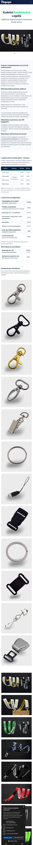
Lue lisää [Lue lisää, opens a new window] (11, 818)
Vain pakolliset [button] (18, 837)
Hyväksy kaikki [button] (8, 837)
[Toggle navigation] (30, 2)
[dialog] (13, 824)
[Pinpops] (6, 2)
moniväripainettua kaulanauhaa (9, 139)
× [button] (23, 806)
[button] (14, 53)
